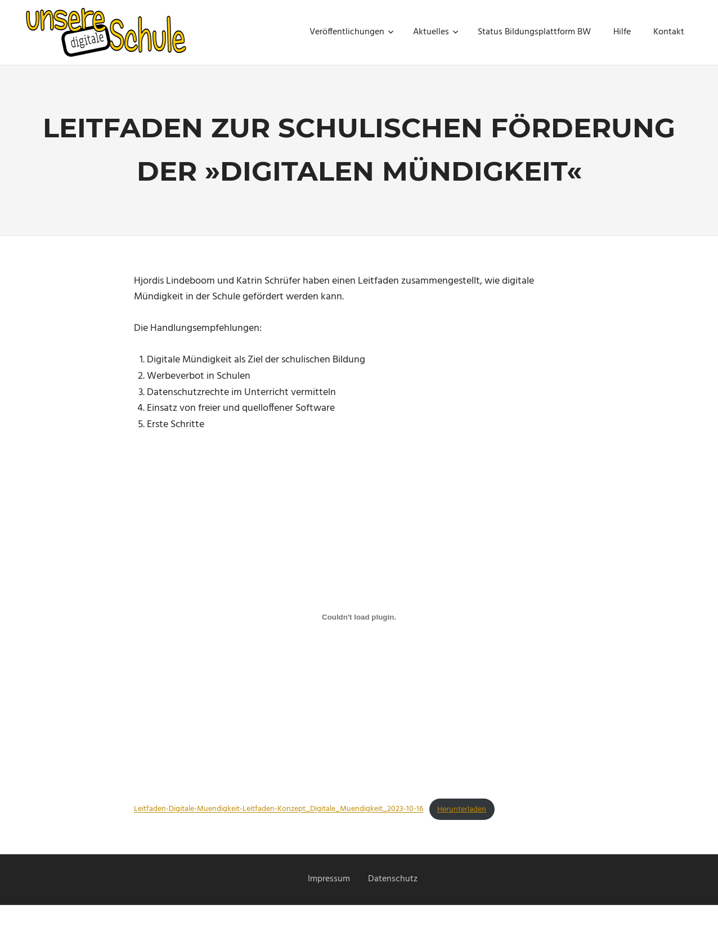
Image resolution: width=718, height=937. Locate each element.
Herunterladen (461, 809)
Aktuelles (436, 32)
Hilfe (622, 32)
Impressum (329, 879)
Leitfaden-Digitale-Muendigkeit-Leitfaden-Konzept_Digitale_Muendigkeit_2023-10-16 (278, 809)
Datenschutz (393, 879)
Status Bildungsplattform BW (534, 32)
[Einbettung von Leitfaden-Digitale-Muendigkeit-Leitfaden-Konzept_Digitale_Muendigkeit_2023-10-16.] (359, 617)
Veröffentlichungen (351, 32)
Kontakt (668, 32)
